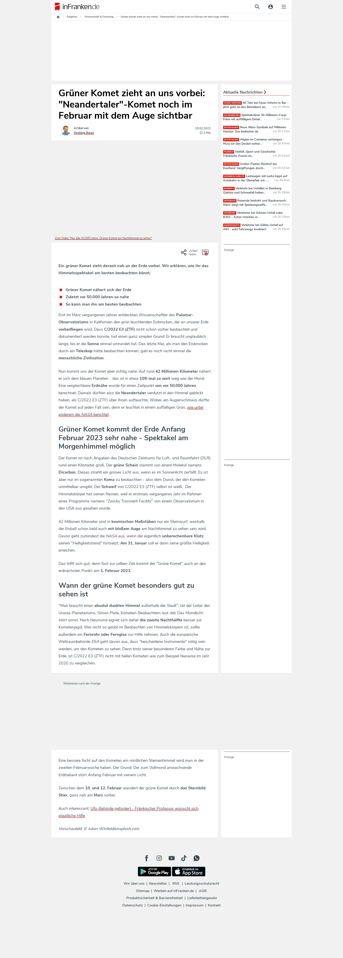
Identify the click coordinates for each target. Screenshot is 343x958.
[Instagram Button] (159, 858)
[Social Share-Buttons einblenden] (190, 254)
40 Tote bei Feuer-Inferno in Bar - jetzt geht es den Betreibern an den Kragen (256, 107)
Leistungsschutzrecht (202, 883)
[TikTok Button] (184, 858)
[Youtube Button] (171, 858)
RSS (175, 883)
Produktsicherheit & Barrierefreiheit (154, 898)
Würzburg (230, 201)
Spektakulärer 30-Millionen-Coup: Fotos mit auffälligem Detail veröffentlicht (255, 119)
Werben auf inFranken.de (174, 890)
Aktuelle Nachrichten (244, 92)
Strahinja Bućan (84, 133)
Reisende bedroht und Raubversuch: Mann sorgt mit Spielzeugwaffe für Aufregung (255, 205)
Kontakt (214, 905)
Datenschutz (132, 905)
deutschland (231, 127)
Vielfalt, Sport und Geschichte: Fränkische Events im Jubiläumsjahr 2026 (249, 156)
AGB (203, 890)
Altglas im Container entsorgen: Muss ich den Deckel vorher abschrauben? (252, 144)
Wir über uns (134, 883)
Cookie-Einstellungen (164, 905)
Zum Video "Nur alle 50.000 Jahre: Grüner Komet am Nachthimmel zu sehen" (103, 238)
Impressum (195, 905)
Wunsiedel (229, 213)
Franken (228, 152)
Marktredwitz (232, 225)
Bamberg (229, 188)
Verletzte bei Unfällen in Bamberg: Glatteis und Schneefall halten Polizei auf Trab (252, 192)
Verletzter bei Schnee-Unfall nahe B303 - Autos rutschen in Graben (253, 217)
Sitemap (142, 890)
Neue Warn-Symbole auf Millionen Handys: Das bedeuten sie (254, 129)
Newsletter (158, 883)
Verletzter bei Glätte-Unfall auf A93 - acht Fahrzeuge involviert (253, 227)
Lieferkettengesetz (202, 898)
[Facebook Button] (146, 858)
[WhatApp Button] (196, 858)
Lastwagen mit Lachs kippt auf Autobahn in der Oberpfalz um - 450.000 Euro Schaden (255, 180)
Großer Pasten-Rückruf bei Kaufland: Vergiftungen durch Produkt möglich (250, 168)
